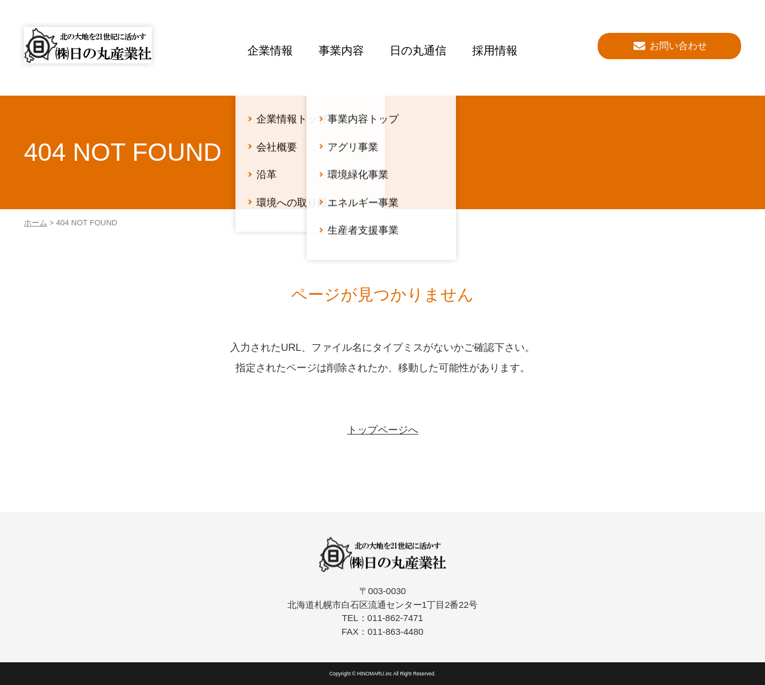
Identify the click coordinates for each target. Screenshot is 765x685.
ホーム (35, 222)
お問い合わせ (678, 46)
